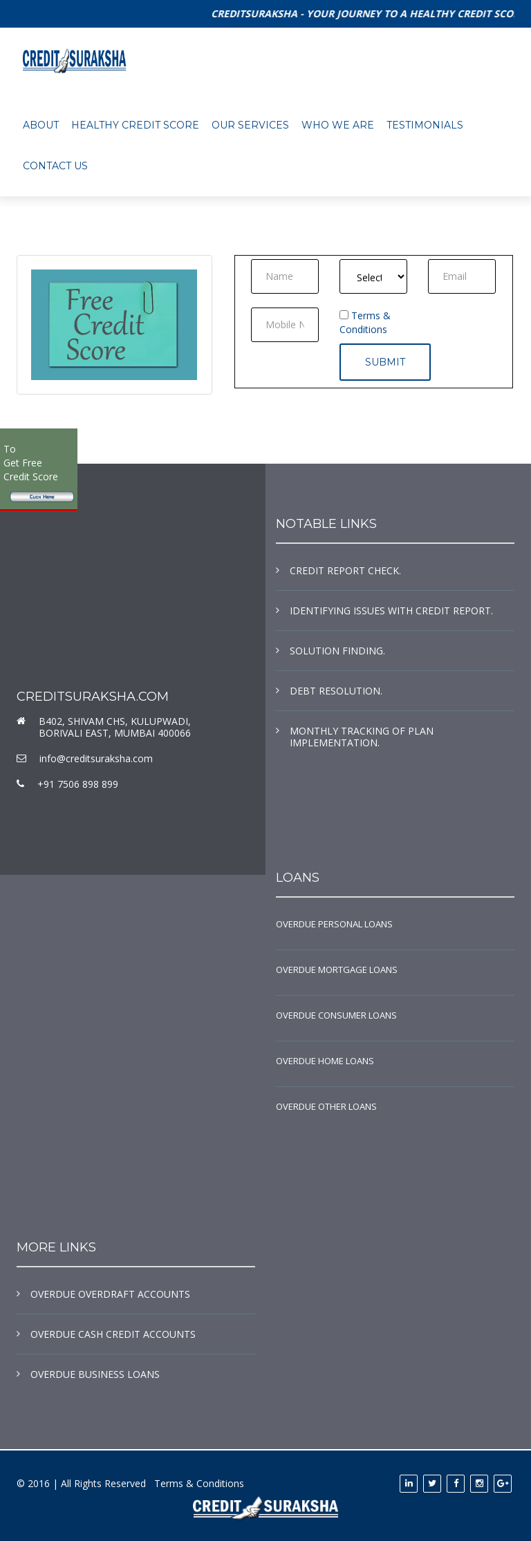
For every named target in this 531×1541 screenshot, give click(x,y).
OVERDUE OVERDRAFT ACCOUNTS (110, 1294)
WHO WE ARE (337, 125)
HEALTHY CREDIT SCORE (135, 125)
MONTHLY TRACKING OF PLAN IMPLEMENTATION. (362, 736)
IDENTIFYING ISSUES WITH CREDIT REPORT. (391, 610)
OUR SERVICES (250, 125)
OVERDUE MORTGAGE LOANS (337, 969)
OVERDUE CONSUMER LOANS (336, 1015)
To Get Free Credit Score (30, 462)
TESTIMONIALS (424, 125)
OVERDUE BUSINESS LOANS (95, 1374)
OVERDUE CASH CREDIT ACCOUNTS (113, 1334)
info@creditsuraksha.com (96, 758)
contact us (55, 166)
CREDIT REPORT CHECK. (345, 570)
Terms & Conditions (365, 322)
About (41, 125)
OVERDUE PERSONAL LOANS (334, 924)
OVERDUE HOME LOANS (325, 1061)
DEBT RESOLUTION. (336, 691)
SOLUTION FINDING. (337, 650)
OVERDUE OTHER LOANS (326, 1106)
